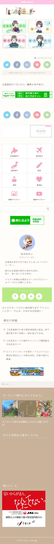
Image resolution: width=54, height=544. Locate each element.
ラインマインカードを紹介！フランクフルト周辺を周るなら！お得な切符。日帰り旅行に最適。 (27, 355)
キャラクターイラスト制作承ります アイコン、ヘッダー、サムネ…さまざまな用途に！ (26, 309)
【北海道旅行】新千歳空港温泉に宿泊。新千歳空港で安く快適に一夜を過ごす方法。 (27, 331)
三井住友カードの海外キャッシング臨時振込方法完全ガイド (27, 342)
